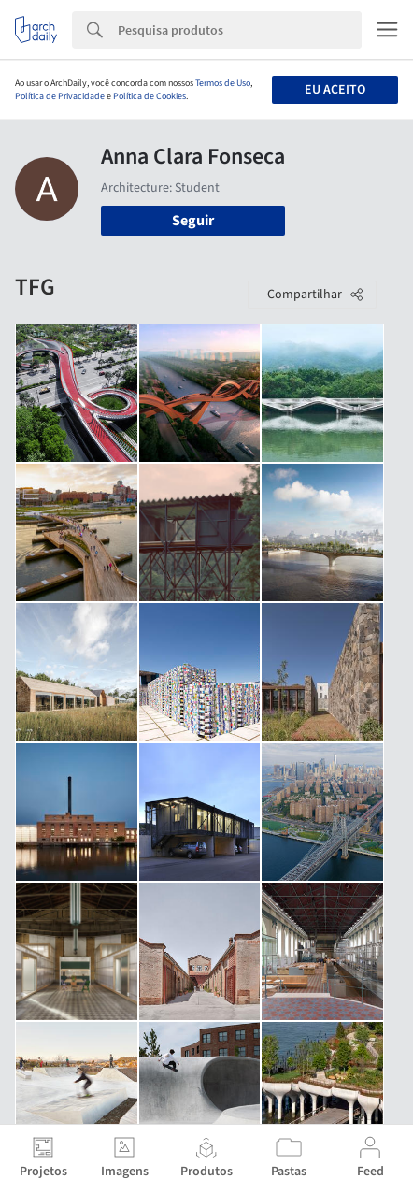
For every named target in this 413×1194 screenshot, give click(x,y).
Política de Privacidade (60, 96)
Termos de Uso (222, 83)
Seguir (193, 220)
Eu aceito (335, 89)
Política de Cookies (149, 96)
